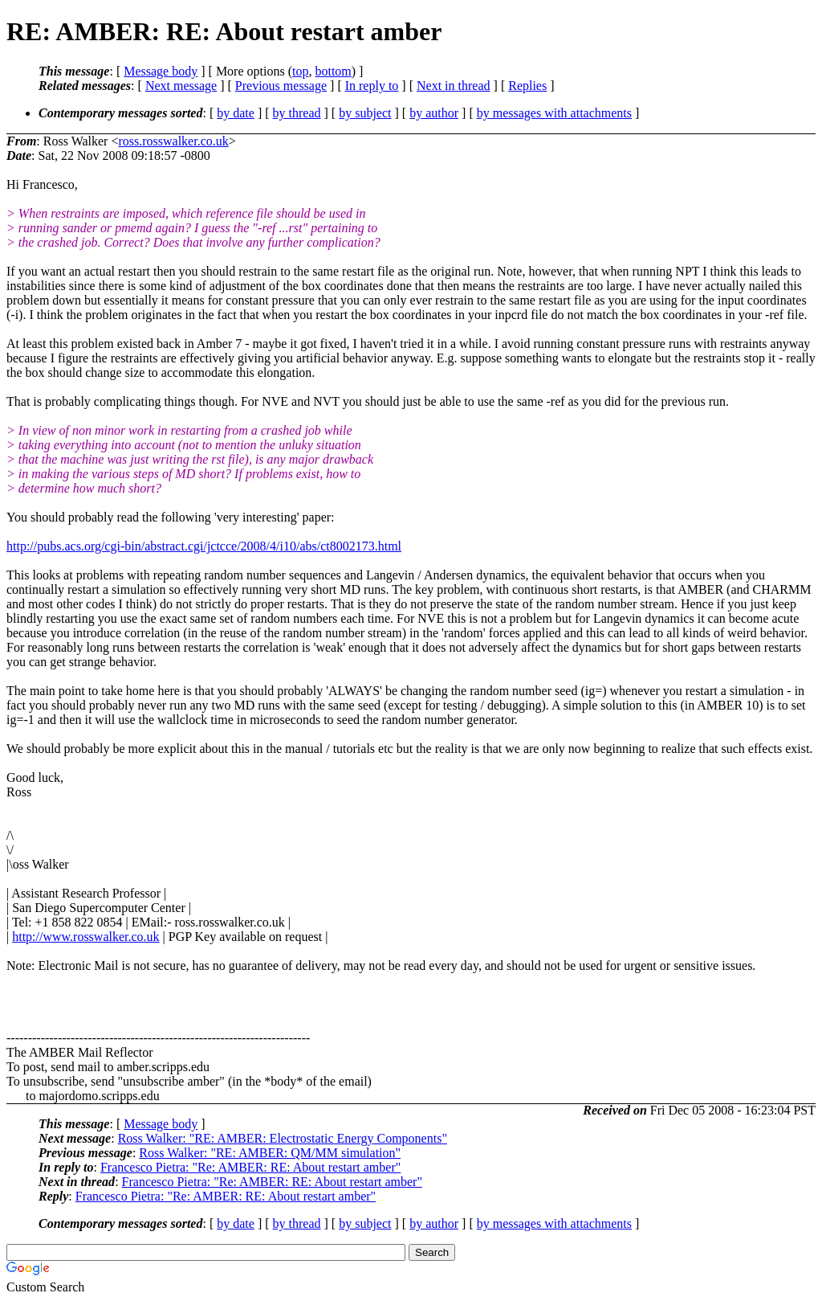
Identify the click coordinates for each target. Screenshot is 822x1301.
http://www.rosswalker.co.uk (85, 936)
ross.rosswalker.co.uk (173, 141)
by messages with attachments (554, 113)
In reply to (372, 85)
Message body (160, 71)
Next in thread (453, 85)
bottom (333, 71)
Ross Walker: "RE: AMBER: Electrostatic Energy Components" (282, 1138)
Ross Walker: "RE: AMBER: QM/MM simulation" (270, 1153)
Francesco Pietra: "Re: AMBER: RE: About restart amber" (250, 1167)
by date (235, 113)
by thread (297, 113)
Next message (181, 85)
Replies (527, 85)
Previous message (281, 85)
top (300, 71)
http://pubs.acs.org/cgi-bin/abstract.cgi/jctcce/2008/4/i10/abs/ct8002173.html (203, 546)
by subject (365, 113)
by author (433, 113)
